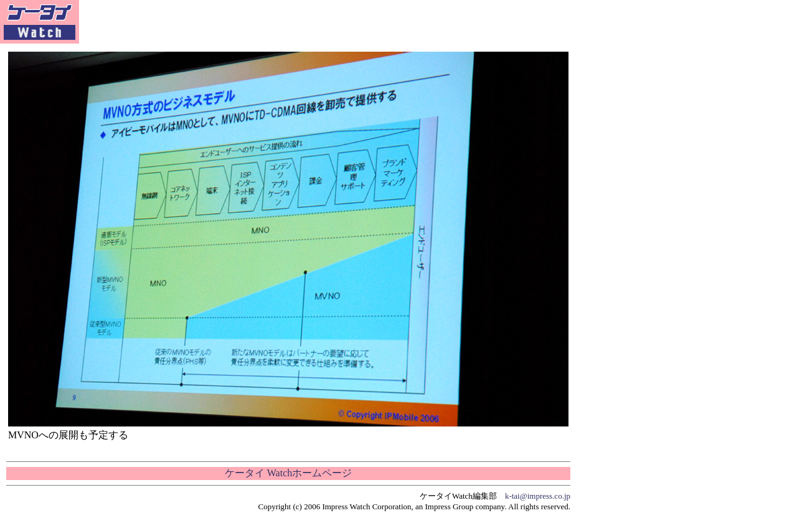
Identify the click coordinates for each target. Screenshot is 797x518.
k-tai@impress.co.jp (537, 496)
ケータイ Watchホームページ (288, 473)
